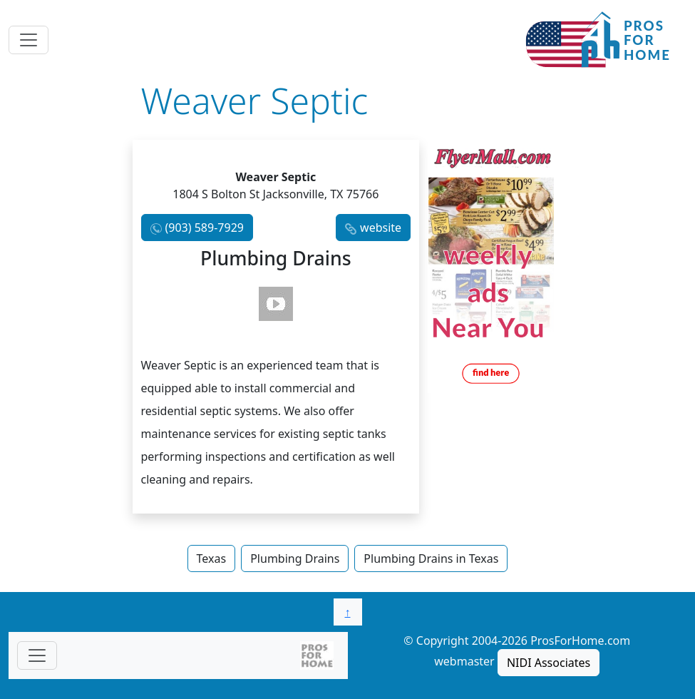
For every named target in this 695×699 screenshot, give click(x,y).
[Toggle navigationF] (37, 655)
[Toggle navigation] (28, 40)
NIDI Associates (548, 662)
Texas (212, 558)
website (380, 227)
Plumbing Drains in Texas (431, 558)
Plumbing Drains (294, 558)
